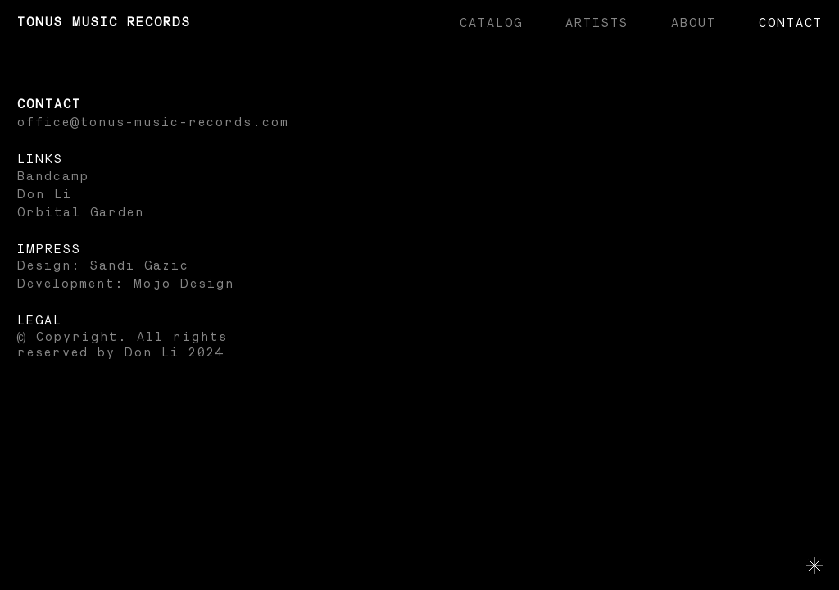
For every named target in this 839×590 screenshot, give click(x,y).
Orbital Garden (79, 212)
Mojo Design (183, 284)
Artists (596, 23)
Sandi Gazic (138, 266)
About (692, 23)
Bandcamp (52, 176)
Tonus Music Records (103, 22)
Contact (790, 23)
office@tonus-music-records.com (152, 122)
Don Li (43, 194)
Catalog (490, 23)
